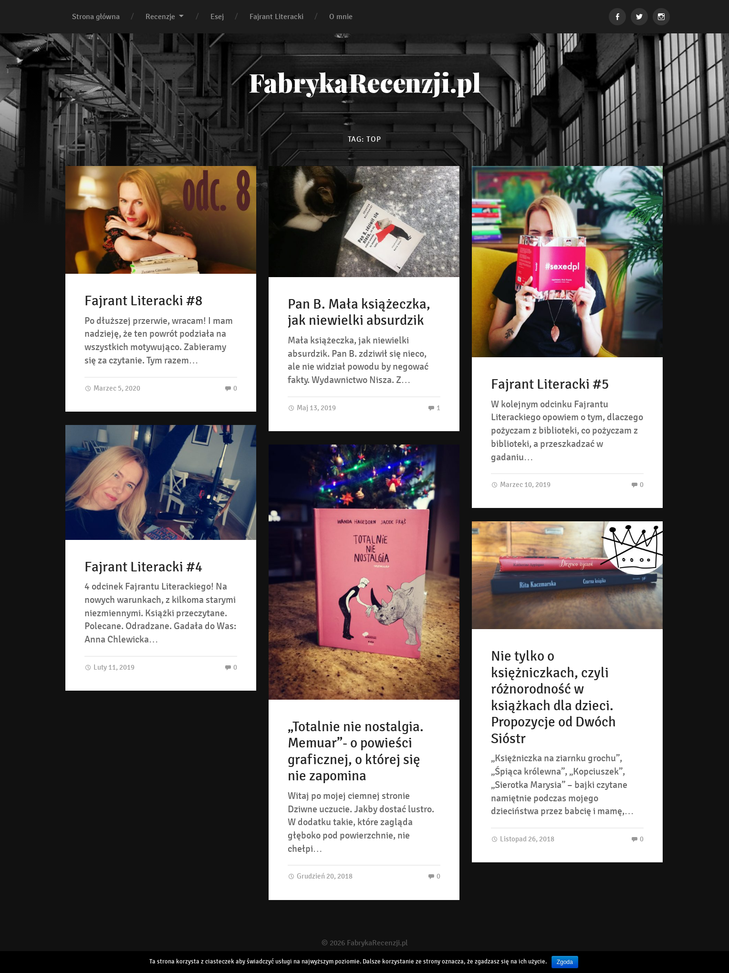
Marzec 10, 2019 (521, 484)
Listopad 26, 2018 (522, 838)
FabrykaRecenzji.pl (365, 82)
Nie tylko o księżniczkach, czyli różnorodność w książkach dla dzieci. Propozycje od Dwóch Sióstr (553, 697)
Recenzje (160, 16)
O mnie (341, 16)
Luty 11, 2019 (109, 667)
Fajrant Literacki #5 (550, 384)
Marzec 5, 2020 (112, 388)
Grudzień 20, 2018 (320, 875)
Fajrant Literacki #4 (143, 567)
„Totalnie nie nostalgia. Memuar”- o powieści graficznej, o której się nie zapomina (356, 752)
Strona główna (96, 16)
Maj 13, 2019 (312, 407)
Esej (217, 16)
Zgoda (565, 962)
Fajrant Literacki (276, 16)
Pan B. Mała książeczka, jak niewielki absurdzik (359, 312)
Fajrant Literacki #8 (143, 301)
